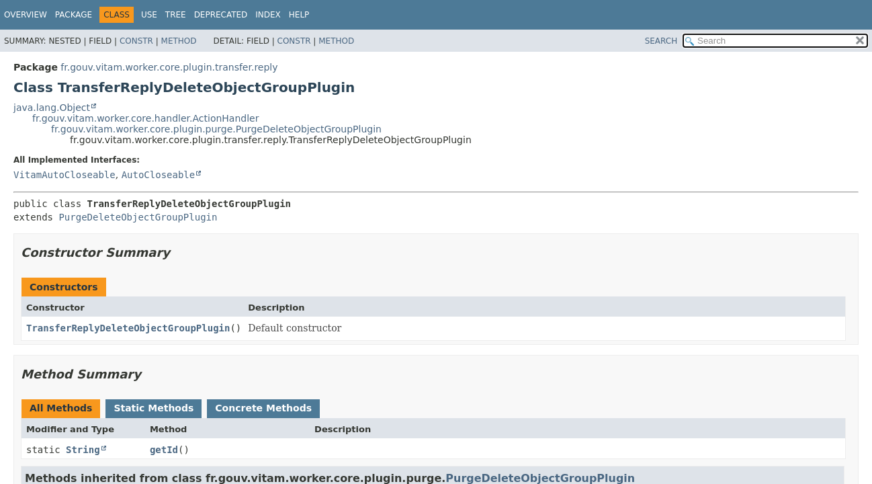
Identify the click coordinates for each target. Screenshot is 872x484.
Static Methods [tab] (153, 408)
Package (73, 14)
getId (164, 449)
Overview (25, 14)
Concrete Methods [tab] (263, 408)
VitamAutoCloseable (64, 174)
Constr (136, 41)
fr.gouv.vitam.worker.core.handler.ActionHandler (145, 118)
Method (179, 41)
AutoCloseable (158, 174)
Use (149, 14)
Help (299, 14)
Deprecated (221, 14)
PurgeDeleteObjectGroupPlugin (137, 217)
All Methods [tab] (61, 408)
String (83, 449)
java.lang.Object (51, 107)
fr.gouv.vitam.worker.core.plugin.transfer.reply (168, 67)
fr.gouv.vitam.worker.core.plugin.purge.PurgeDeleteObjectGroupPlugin (216, 129)
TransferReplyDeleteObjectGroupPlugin (128, 328)
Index (268, 14)
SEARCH (661, 41)
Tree (175, 14)
